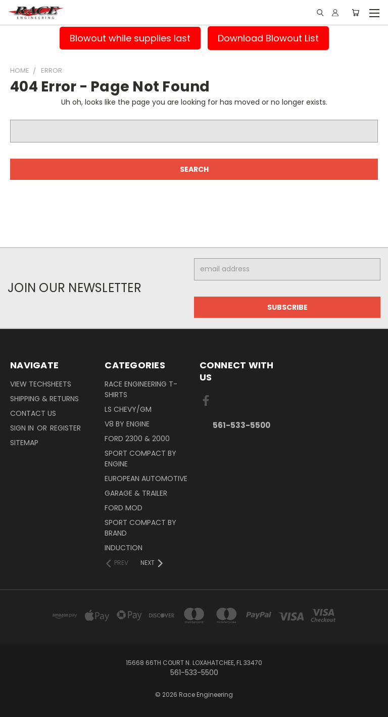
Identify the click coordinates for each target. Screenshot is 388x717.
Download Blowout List (268, 38)
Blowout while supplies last (130, 38)
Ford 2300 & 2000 (137, 439)
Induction (123, 548)
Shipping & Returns (44, 399)
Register (65, 428)
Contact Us (33, 413)
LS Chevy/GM (128, 409)
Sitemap (24, 443)
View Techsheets (40, 384)
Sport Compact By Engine (140, 458)
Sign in (23, 428)
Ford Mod (123, 508)
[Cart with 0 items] (355, 13)
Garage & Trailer (136, 493)
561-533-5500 (241, 425)
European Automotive (146, 478)
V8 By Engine (127, 424)
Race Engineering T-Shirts (141, 389)
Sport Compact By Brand (140, 527)
